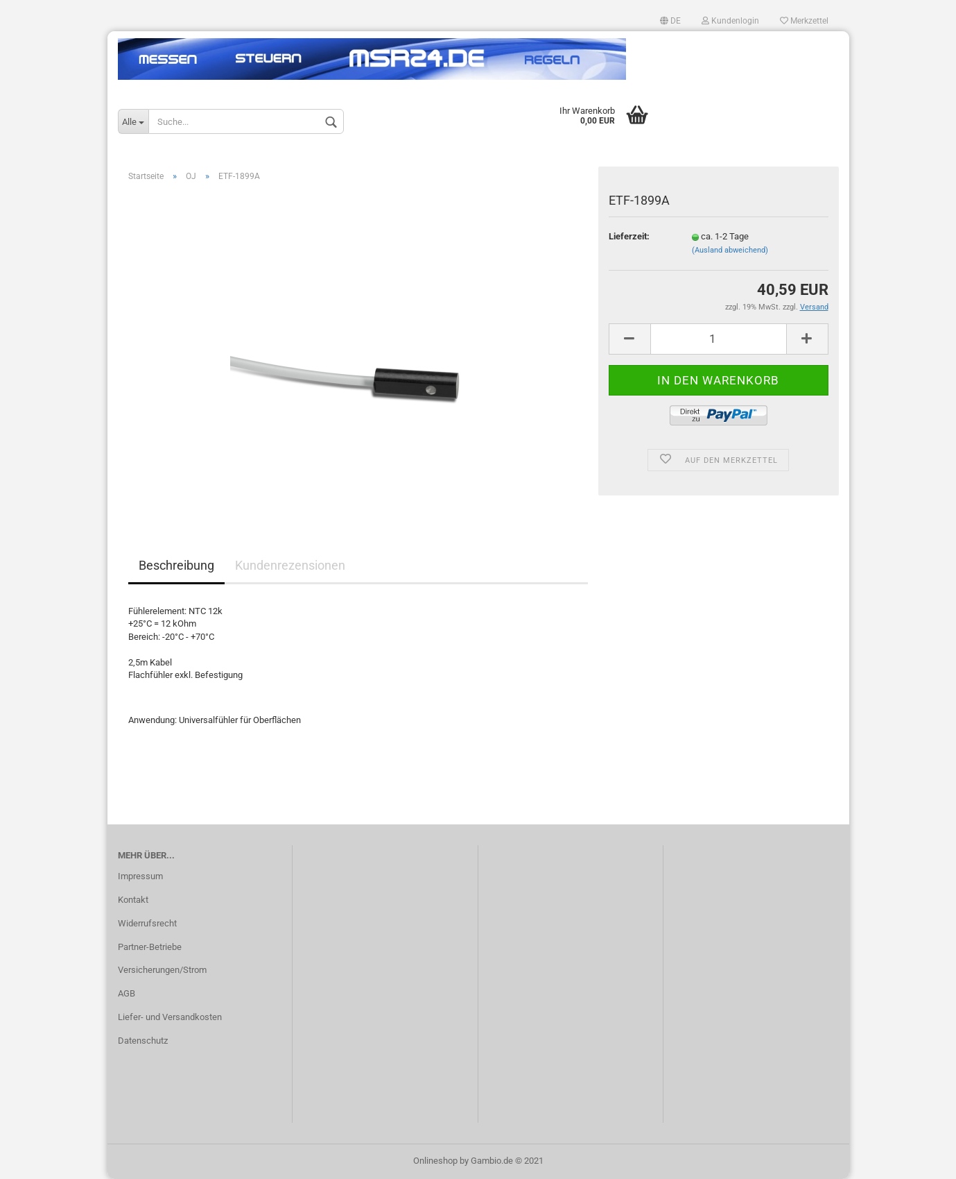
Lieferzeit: (629, 236)
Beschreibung (176, 565)
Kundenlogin (730, 21)
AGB (126, 993)
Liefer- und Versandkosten (170, 1017)
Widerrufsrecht (147, 923)
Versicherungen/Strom (162, 970)
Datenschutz (143, 1040)
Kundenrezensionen (290, 565)
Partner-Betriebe (150, 947)
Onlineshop (435, 1160)
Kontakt (133, 899)
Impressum (140, 876)
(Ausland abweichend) (730, 250)
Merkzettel (804, 21)
